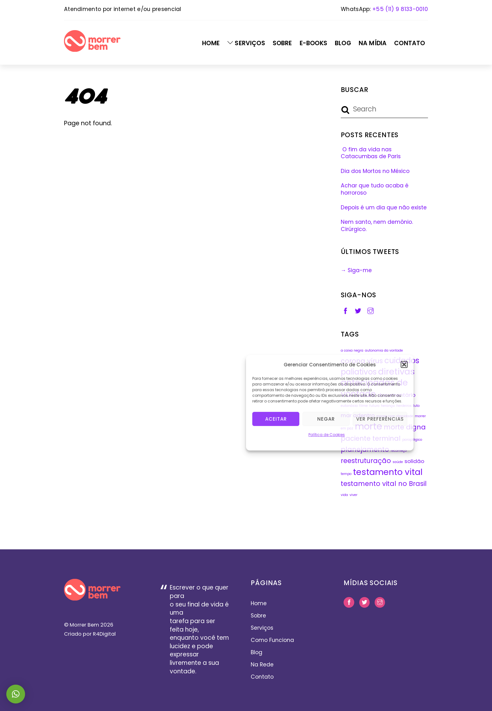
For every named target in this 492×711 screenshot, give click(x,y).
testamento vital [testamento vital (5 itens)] (388, 472)
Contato (409, 43)
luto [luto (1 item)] (416, 405)
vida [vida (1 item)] (344, 495)
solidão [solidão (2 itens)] (414, 461)
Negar (326, 418)
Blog (343, 43)
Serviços (246, 43)
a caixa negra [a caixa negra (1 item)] (352, 350)
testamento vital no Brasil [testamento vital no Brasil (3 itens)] (384, 483)
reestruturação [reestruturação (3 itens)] (366, 460)
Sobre (282, 43)
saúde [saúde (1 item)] (398, 462)
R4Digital (104, 634)
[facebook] (345, 310)
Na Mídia (373, 43)
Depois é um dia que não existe (384, 207)
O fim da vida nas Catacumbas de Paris (371, 153)
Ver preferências (380, 418)
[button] (404, 364)
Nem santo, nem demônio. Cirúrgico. (377, 225)
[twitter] (358, 310)
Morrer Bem (84, 624)
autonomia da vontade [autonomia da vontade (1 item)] (384, 350)
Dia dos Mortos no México (375, 171)
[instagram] (370, 310)
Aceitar (276, 418)
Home (211, 43)
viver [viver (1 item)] (353, 495)
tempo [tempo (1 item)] (346, 473)
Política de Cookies (326, 434)
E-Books (313, 43)
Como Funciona (272, 640)
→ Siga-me (356, 270)
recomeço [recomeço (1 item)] (399, 450)
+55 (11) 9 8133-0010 (400, 9)
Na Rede (262, 664)
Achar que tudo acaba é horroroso (375, 189)
